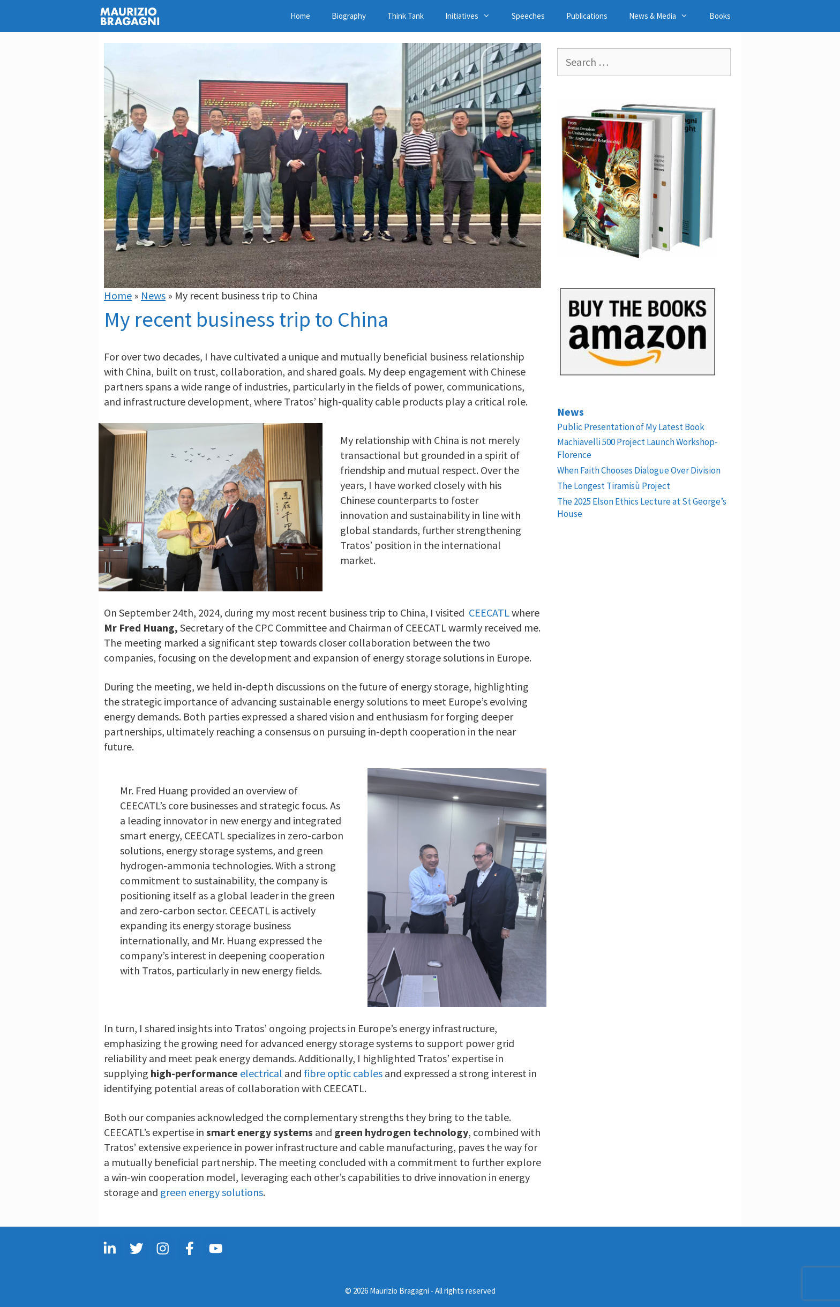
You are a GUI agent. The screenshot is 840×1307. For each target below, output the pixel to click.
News (153, 295)
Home (300, 16)
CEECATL (489, 612)
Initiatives (473, 16)
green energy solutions (211, 1192)
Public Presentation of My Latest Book (630, 427)
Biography (349, 16)
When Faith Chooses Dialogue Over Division (639, 470)
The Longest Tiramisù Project (613, 486)
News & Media (664, 16)
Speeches (528, 16)
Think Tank (405, 16)
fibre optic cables (343, 1073)
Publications (587, 16)
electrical (261, 1073)
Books (720, 16)
